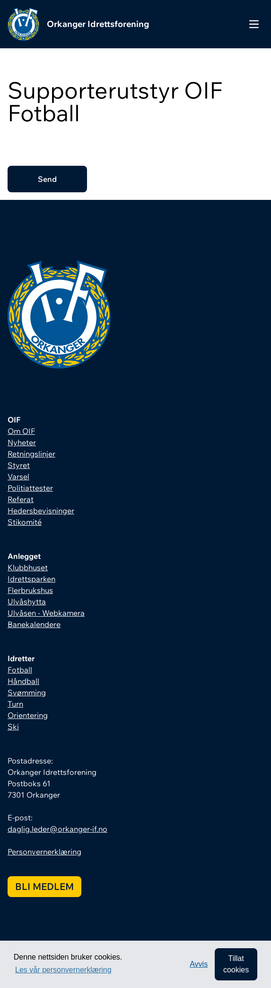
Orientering (28, 715)
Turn (15, 704)
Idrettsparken (31, 579)
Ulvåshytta (27, 601)
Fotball (20, 669)
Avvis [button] (199, 964)
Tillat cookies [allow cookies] (236, 964)
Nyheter (22, 442)
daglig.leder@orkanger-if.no (57, 829)
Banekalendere (34, 624)
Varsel (18, 476)
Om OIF (21, 431)
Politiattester (30, 488)
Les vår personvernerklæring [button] (63, 970)
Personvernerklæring (44, 851)
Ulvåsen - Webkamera (46, 613)
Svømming (27, 692)
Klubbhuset (28, 567)
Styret (19, 465)
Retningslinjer (31, 453)
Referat (21, 499)
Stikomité (25, 522)
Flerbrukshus (30, 590)
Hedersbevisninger (41, 510)
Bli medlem (44, 886)
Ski (13, 726)
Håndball (23, 681)
